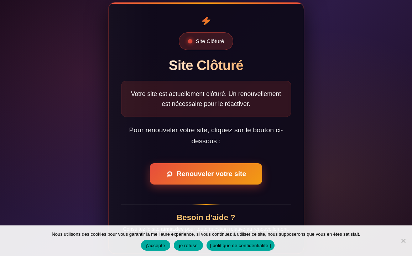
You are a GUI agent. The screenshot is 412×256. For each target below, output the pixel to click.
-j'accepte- (156, 245)
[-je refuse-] (403, 240)
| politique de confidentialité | (240, 245)
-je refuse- (188, 245)
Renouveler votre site (205, 174)
